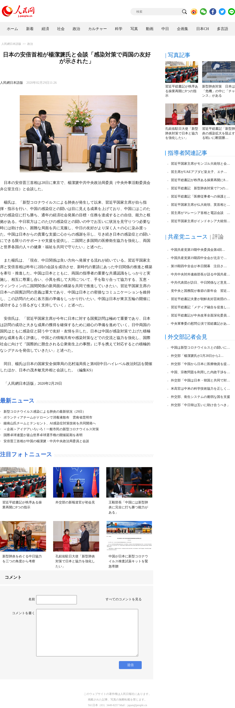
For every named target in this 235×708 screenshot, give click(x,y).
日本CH (202, 29)
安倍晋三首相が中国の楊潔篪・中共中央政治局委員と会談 (46, 441)
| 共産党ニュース (186, 237)
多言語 (222, 29)
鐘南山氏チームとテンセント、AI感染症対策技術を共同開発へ (50, 423)
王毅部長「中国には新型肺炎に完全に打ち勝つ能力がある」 (128, 507)
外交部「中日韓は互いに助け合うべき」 (200, 405)
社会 (61, 29)
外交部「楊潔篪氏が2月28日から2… (197, 356)
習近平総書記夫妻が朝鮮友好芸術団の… (200, 299)
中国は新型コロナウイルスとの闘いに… (200, 347)
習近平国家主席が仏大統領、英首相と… (200, 204)
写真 (134, 29)
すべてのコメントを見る (124, 599)
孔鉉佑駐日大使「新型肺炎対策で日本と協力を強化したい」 (75, 561)
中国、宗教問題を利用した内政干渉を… (200, 372)
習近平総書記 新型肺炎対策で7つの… (199, 188)
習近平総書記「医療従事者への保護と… (200, 196)
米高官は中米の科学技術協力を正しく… (200, 388)
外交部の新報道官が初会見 (75, 502)
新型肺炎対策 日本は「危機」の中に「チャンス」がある (218, 91)
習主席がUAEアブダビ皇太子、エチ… (199, 172)
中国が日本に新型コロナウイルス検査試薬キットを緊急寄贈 (128, 561)
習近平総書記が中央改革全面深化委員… (200, 315)
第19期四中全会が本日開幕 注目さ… (199, 266)
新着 (30, 29)
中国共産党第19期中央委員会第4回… (198, 249)
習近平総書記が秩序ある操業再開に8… (199, 180)
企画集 (182, 29)
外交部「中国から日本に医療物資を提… (200, 364)
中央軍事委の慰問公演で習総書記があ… (200, 323)
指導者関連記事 (187, 153)
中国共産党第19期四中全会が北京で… (199, 258)
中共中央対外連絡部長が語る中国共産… (200, 274)
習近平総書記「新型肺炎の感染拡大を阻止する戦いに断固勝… (218, 133)
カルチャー (97, 29)
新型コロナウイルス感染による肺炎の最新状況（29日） (45, 411)
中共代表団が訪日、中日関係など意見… (200, 282)
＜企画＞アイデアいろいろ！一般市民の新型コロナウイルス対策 (51, 429)
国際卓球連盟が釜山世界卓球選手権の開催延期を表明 (43, 435)
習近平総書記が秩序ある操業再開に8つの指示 (181, 91)
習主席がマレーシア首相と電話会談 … (200, 213)
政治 (76, 29)
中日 (165, 29)
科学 (118, 29)
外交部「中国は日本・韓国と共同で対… (200, 380)
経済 (45, 29)
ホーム (12, 29)
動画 (149, 29)
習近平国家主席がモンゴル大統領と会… (200, 163)
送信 (130, 665)
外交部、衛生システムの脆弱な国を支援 (200, 397)
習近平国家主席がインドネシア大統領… (200, 221)
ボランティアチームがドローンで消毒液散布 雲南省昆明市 (48, 417)
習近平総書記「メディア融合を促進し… (200, 307)
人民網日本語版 (11, 44)
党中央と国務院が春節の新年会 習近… (200, 291)
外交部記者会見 (187, 337)
